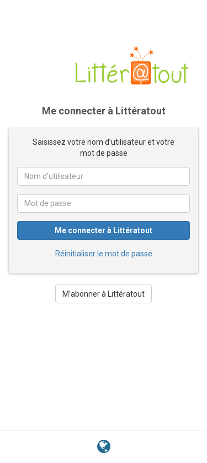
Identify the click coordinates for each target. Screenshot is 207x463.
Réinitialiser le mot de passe (103, 253)
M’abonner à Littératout (103, 294)
